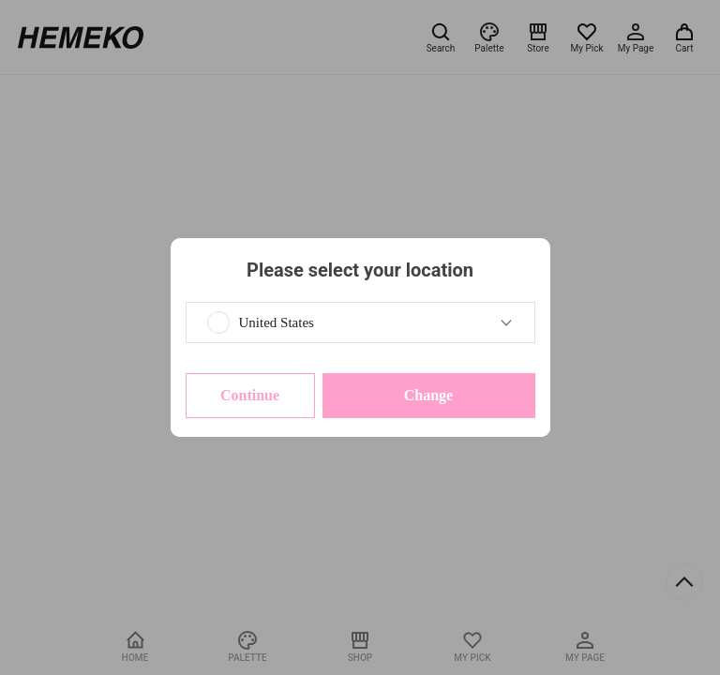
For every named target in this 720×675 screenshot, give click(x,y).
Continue (249, 395)
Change (428, 395)
